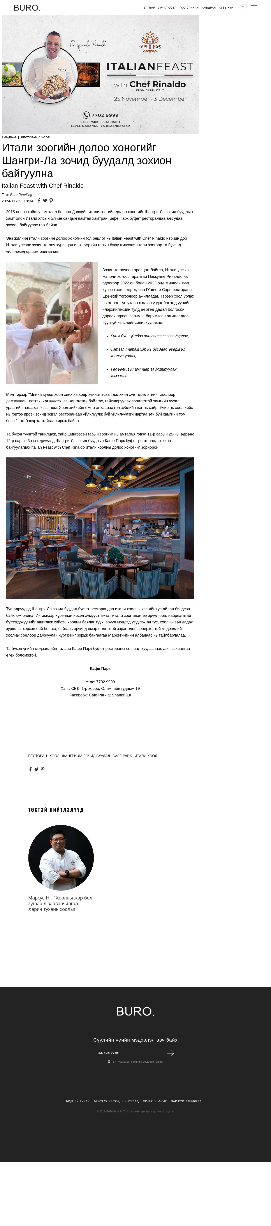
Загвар (149, 7)
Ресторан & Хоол (35, 137)
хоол (54, 756)
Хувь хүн (226, 7)
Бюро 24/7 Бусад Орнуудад (116, 1101)
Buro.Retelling (21, 195)
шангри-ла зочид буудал (86, 756)
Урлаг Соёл (167, 7)
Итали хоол (145, 756)
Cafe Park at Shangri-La (110, 695)
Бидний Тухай (78, 1101)
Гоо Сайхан (189, 7)
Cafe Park (122, 756)
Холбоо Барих (155, 1101)
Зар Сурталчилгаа (186, 1101)
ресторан (37, 756)
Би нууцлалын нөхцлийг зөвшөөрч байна (138, 1061)
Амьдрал (209, 7)
